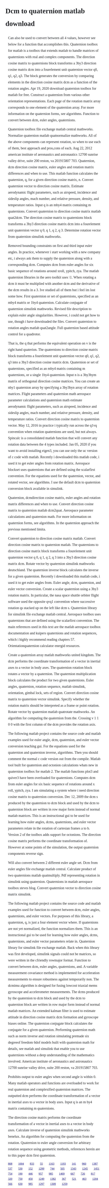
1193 (63, 1163)
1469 (62, 1173)
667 (73, 1173)
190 (20, 1173)
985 (51, 1173)
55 (41, 1163)
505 (62, 1168)
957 (41, 1173)
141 (74, 1163)
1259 (64, 1183)
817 (93, 1173)
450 (30, 1178)
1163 (51, 1163)
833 (32, 1163)
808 (10, 1163)
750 (20, 1178)
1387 (95, 1163)
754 (10, 1173)
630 (20, 1183)
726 (83, 1173)
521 (74, 1178)
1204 (95, 1178)
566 (10, 1183)
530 (20, 1168)
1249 (41, 1178)
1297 (41, 1183)
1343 (73, 1168)
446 (30, 1173)
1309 (53, 1183)
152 (30, 1168)
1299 (41, 1168)
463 (84, 1178)
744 (52, 1168)
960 (84, 1163)
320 (10, 1178)
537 (10, 1168)
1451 (96, 1168)
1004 (21, 1163)
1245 (85, 1168)
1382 (53, 1178)
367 (64, 1178)
